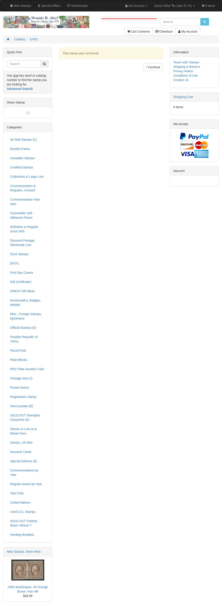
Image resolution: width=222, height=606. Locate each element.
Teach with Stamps (186, 62)
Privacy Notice (183, 71)
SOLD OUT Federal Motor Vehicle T (23, 523)
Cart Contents (138, 31)
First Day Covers (21, 272)
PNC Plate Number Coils (27, 369)
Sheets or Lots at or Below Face (23, 431)
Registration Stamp (23, 397)
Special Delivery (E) (23, 461)
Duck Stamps (19, 254)
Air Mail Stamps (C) (23, 139)
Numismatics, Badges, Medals (25, 303)
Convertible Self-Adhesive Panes (21, 215)
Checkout (164, 31)
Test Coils (17, 493)
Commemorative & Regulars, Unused (23, 188)
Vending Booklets (22, 534)
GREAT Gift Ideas (22, 291)
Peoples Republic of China (24, 339)
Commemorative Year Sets (25, 202)
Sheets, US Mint (21, 442)
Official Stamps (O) (23, 327)
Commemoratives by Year (24, 473)
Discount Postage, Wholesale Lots (22, 243)
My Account (187, 31)
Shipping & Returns (186, 66)
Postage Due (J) (21, 378)
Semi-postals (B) (21, 406)
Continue (153, 67)
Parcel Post (18, 350)
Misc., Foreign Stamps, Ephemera (26, 316)
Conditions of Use (185, 75)
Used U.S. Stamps (22, 512)
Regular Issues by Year (26, 484)
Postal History (19, 387)
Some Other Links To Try (174, 5)
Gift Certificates (20, 282)
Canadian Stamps (22, 158)
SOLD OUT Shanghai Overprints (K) (25, 417)
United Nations (20, 502)
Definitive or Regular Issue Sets (24, 229)
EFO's (14, 263)
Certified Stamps (21, 167)
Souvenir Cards (21, 452)
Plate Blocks (18, 360)
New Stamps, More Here (24, 551)
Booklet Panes (20, 149)
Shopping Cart (183, 97)
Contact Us (180, 80)
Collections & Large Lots (27, 176)
